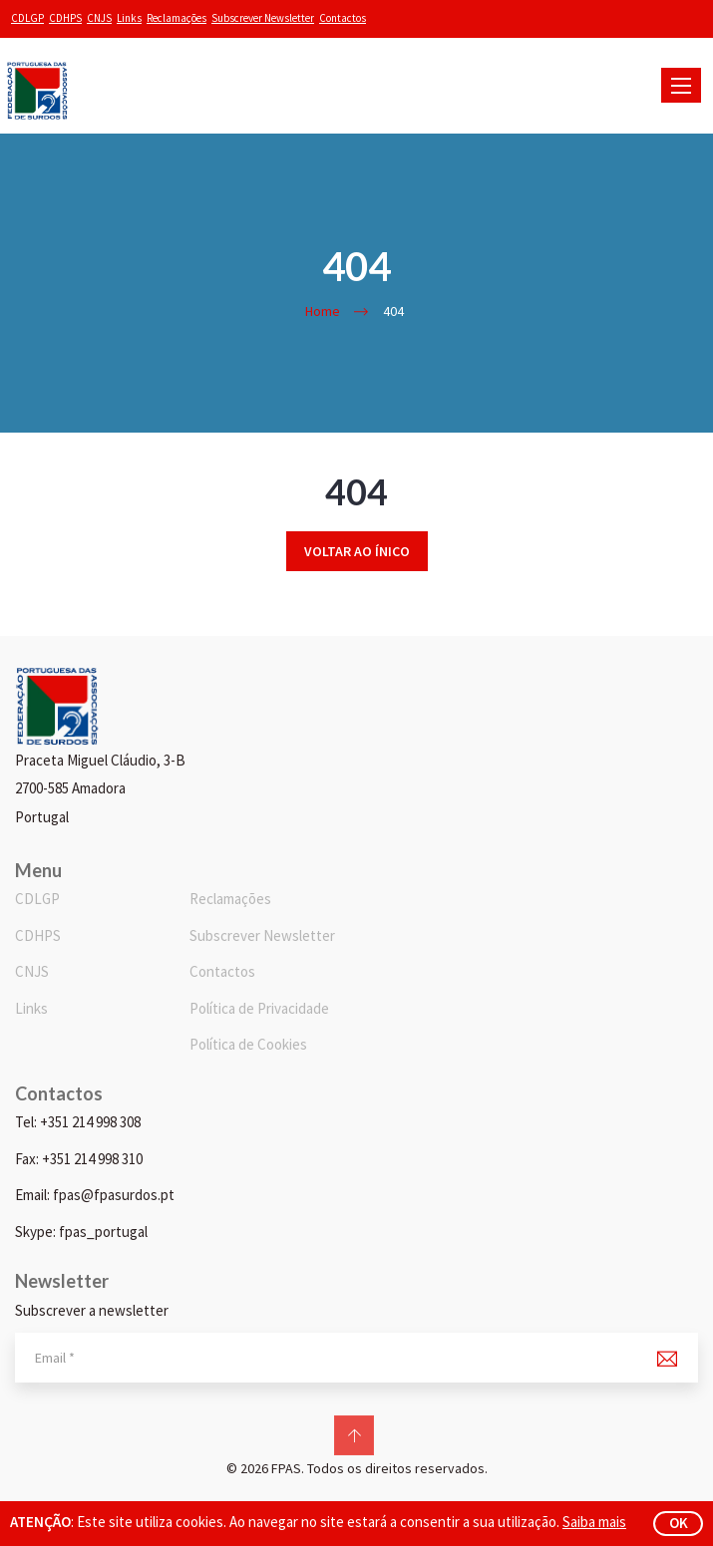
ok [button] (678, 1522)
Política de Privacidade (259, 1008)
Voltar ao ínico (357, 551)
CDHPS (65, 18)
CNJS (99, 18)
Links (129, 18)
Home (322, 311)
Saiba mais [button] (594, 1521)
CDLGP (27, 18)
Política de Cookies (248, 1044)
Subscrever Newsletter (262, 18)
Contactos (342, 18)
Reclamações (176, 18)
